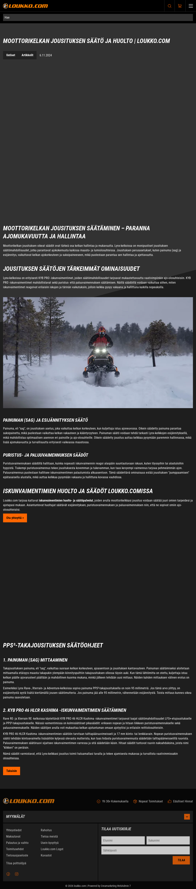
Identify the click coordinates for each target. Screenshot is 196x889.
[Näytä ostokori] (180, 6)
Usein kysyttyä (50, 845)
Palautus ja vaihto (17, 845)
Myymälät (98, 819)
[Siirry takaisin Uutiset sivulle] (11, 771)
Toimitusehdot (15, 851)
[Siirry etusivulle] (25, 6)
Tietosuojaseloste (17, 858)
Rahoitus (46, 832)
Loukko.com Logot (52, 851)
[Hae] (98, 17)
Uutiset (10, 55)
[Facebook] (8, 876)
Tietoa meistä (49, 839)
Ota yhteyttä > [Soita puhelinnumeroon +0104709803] (15, 518)
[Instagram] (16, 876)
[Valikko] (191, 6)
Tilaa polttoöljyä (16, 865)
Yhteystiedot (14, 832)
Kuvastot (46, 858)
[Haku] (169, 6)
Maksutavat (13, 839)
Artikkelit (27, 55)
